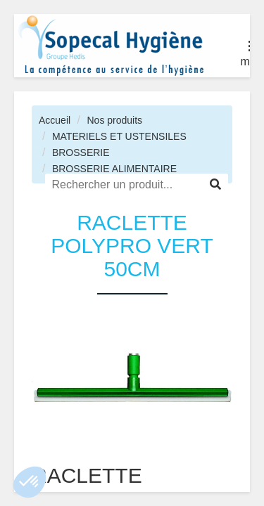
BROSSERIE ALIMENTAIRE (114, 168)
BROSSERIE (81, 152)
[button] (29, 482)
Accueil (54, 120)
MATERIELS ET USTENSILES (119, 136)
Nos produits (114, 120)
